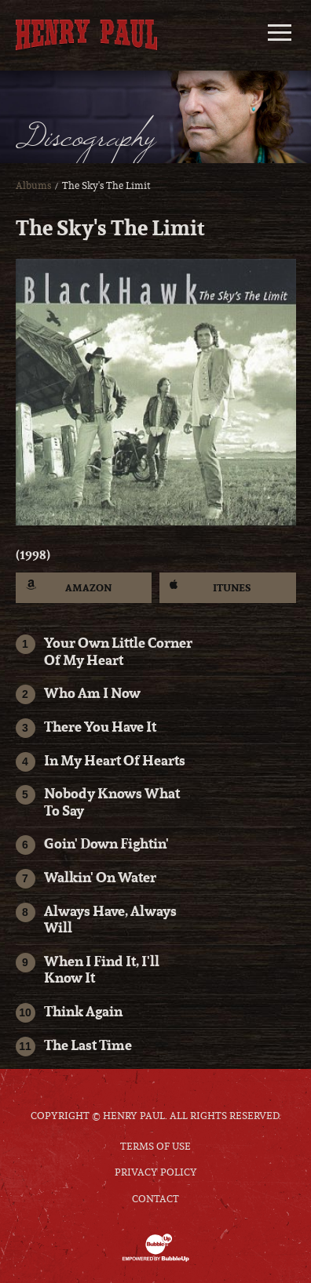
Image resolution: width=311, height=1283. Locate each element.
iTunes (210, 587)
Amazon (69, 587)
